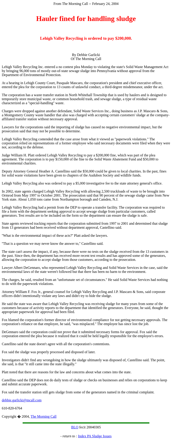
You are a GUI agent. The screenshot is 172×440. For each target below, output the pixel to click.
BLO (74, 427)
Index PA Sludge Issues (95, 436)
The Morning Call (44, 416)
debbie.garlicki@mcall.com (21, 400)
